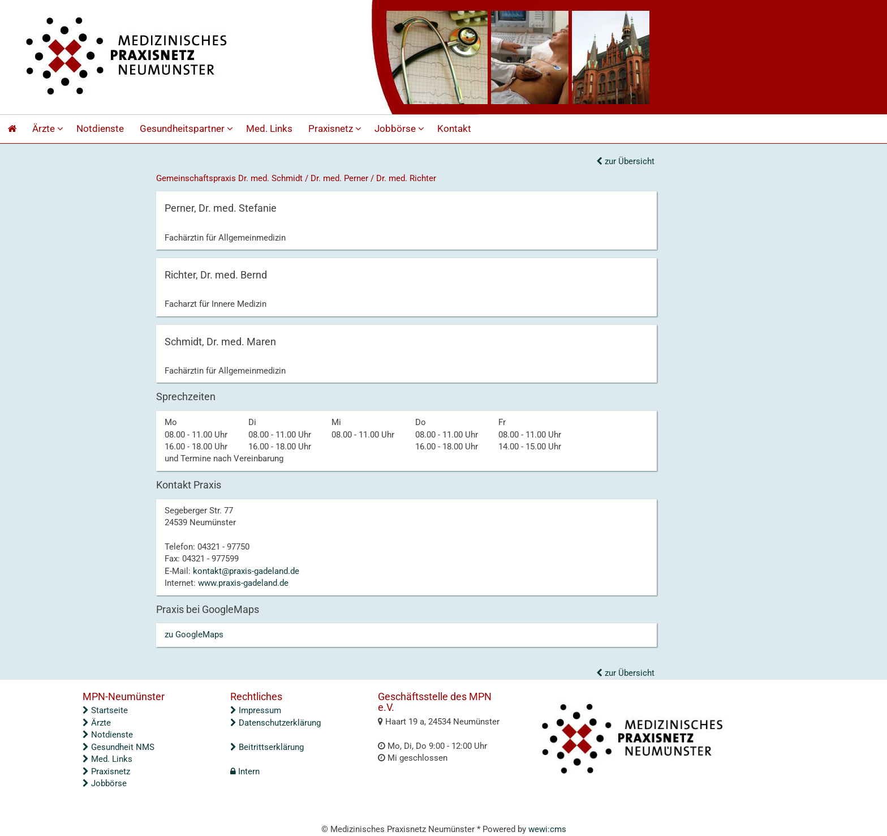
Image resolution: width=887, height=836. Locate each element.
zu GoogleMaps (194, 634)
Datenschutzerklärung (275, 723)
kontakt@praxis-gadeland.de (246, 571)
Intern (245, 771)
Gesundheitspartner (188, 128)
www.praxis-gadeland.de (243, 583)
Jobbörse (400, 128)
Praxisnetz (336, 128)
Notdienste (100, 128)
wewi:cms (547, 829)
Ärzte (49, 128)
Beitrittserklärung (267, 747)
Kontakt (454, 128)
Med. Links (269, 128)
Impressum (255, 710)
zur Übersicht (625, 161)
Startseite (105, 710)
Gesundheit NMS (118, 747)
